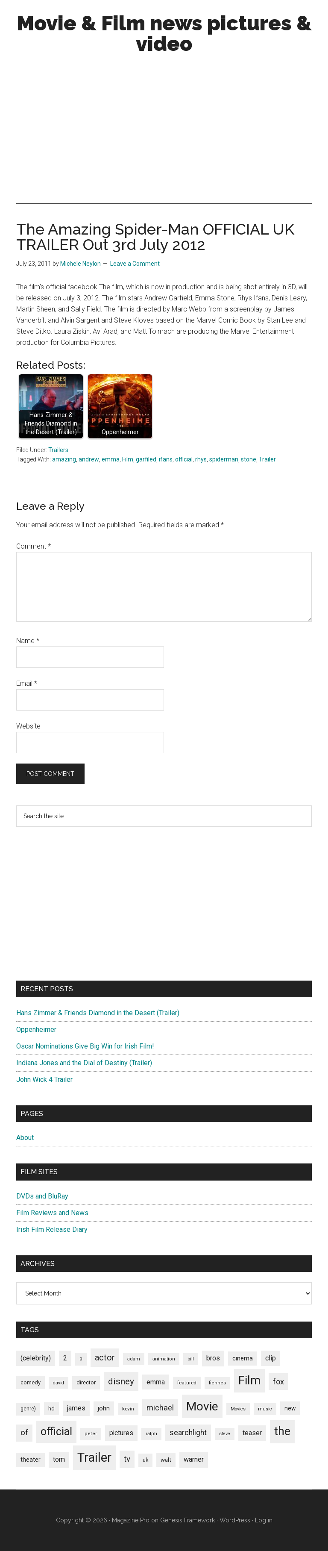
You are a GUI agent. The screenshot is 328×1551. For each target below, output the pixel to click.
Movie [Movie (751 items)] (202, 1406)
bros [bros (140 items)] (213, 1358)
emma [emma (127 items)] (155, 1382)
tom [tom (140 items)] (59, 1459)
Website (28, 726)
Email (26, 683)
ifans (166, 459)
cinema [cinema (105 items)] (242, 1358)
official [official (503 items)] (56, 1431)
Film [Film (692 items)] (249, 1380)
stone (248, 459)
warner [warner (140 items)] (194, 1459)
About (25, 1138)
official (184, 459)
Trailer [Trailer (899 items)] (94, 1457)
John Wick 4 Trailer (44, 1079)
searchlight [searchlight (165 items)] (188, 1432)
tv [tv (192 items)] (127, 1459)
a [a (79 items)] (80, 1359)
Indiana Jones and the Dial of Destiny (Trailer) (84, 1063)
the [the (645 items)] (282, 1431)
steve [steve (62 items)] (224, 1433)
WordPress (235, 1520)
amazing (64, 459)
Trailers (58, 449)
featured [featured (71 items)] (186, 1383)
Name (27, 641)
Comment (33, 546)
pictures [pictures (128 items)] (121, 1433)
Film (127, 459)
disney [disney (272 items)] (121, 1381)
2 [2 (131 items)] (65, 1358)
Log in (263, 1520)
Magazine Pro (130, 1520)
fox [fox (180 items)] (278, 1381)
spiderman (223, 459)
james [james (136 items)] (76, 1408)
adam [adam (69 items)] (133, 1359)
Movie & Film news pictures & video (164, 33)
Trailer (267, 459)
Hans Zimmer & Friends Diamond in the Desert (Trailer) (97, 1013)
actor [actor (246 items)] (105, 1357)
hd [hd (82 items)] (51, 1408)
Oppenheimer (36, 1029)
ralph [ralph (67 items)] (151, 1433)
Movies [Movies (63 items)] (238, 1409)
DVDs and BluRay (42, 1196)
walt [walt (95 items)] (166, 1459)
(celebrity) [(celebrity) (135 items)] (35, 1358)
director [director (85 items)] (86, 1382)
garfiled (146, 459)
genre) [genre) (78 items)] (28, 1409)
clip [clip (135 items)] (270, 1358)
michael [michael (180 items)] (160, 1407)
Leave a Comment (135, 263)
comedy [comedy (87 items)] (30, 1382)
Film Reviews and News (52, 1213)
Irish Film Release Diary (52, 1229)
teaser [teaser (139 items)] (252, 1433)
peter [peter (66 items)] (91, 1433)
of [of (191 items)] (24, 1432)
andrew (89, 459)
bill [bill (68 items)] (190, 1359)
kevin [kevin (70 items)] (128, 1409)
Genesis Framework (187, 1520)
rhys (201, 459)
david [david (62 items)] (58, 1383)
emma (111, 459)
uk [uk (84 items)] (145, 1460)
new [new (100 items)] (290, 1408)
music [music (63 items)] (265, 1409)
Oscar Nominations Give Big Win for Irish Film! (85, 1046)
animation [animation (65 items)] (163, 1359)
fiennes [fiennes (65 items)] (217, 1383)
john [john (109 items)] (104, 1408)
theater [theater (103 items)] (30, 1459)
